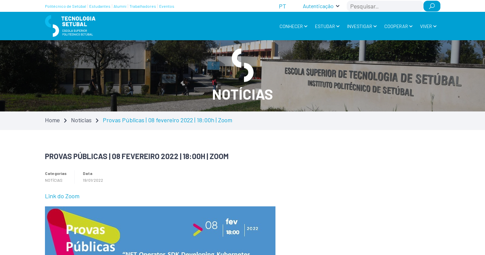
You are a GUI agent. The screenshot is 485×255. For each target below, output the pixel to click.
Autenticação (318, 6)
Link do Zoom (62, 196)
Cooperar (396, 26)
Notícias (81, 120)
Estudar (325, 26)
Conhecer (291, 26)
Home (52, 120)
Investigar (359, 26)
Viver (426, 26)
